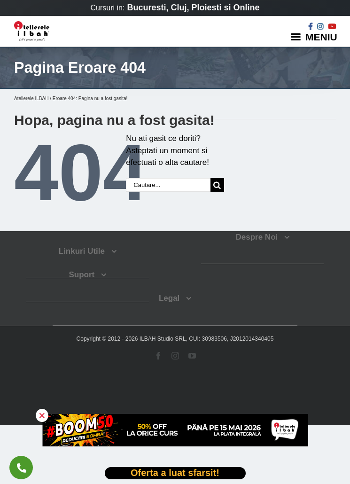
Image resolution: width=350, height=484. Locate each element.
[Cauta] (217, 185)
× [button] (42, 415)
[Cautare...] (168, 185)
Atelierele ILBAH (31, 98)
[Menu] (315, 36)
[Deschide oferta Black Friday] (175, 473)
